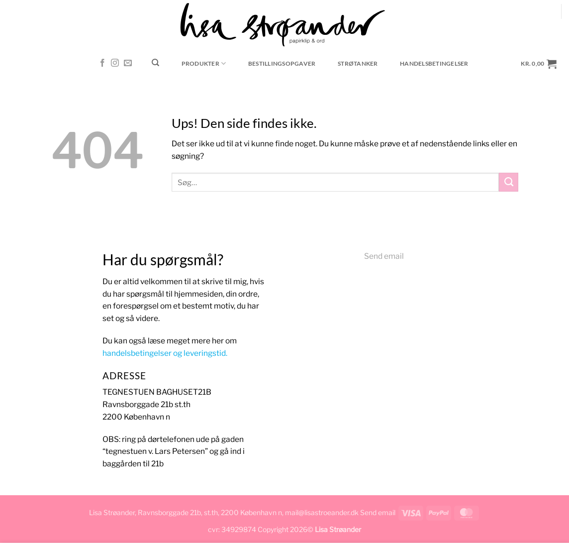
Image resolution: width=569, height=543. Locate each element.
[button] (539, 63)
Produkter (204, 63)
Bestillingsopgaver (281, 63)
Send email (384, 256)
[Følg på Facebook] (102, 63)
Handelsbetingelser (434, 63)
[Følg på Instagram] (115, 63)
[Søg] (155, 62)
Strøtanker (358, 63)
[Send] (508, 182)
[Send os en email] (128, 63)
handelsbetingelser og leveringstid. (164, 353)
